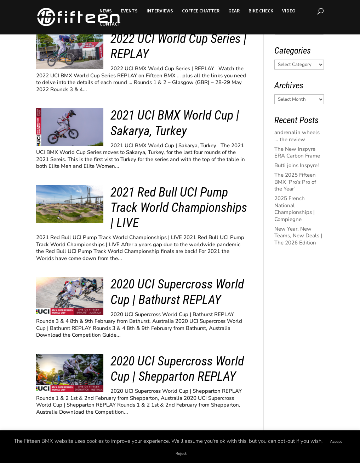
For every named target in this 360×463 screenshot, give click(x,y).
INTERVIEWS (160, 11)
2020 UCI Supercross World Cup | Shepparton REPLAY (177, 369)
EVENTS (129, 11)
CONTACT (110, 24)
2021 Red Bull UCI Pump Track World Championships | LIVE (178, 207)
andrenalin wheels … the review (297, 136)
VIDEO (289, 11)
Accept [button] (336, 441)
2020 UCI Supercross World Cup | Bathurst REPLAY (177, 292)
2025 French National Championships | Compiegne (294, 209)
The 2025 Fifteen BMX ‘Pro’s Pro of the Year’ (295, 181)
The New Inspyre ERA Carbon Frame (297, 152)
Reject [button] (181, 453)
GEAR (234, 11)
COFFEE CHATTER (200, 11)
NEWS (105, 11)
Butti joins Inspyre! (296, 165)
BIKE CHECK (260, 11)
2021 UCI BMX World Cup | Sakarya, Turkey (174, 123)
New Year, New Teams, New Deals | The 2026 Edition (298, 235)
